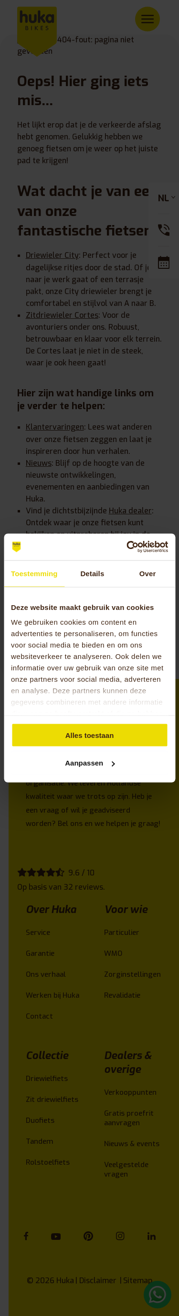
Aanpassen (90, 763)
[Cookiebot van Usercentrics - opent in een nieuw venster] (127, 547)
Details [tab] (92, 573)
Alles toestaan (89, 735)
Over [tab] (147, 573)
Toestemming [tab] (34, 573)
